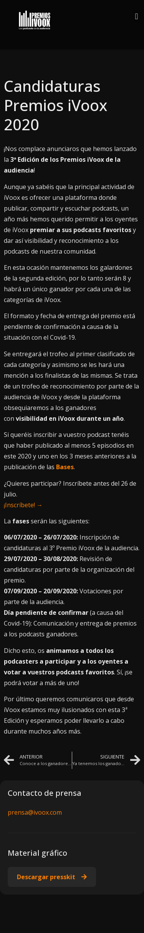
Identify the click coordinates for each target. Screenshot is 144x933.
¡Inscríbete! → (23, 505)
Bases (65, 467)
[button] (136, 16)
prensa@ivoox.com (35, 812)
